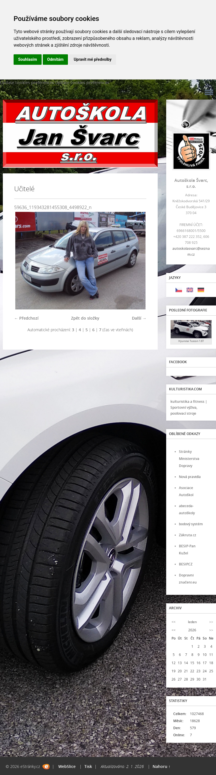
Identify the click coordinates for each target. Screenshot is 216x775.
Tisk (88, 766)
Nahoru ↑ (161, 766)
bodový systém (191, 524)
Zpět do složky (85, 318)
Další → (139, 318)
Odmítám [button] (55, 59)
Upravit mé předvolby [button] (92, 59)
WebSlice (67, 766)
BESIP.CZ (186, 564)
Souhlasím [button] (27, 59)
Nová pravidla (190, 476)
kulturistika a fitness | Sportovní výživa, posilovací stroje (188, 407)
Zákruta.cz (187, 535)
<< (174, 621)
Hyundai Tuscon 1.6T (191, 341)
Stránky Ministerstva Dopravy (189, 458)
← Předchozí (26, 318)
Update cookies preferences (27, 82)
